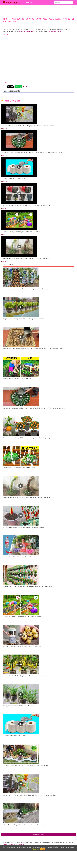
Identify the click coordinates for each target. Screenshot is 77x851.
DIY (23, 3)
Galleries (29, 3)
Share (4, 86)
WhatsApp (18, 87)
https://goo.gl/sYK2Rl (54, 31)
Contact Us (21, 844)
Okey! (42, 849)
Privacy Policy (13, 844)
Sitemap (5, 844)
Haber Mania (11, 2)
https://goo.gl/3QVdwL (26, 31)
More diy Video (38, 834)
